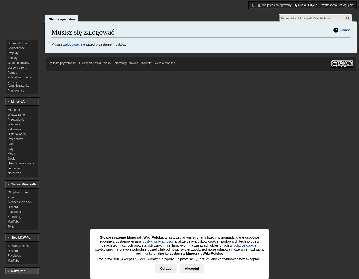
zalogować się (74, 44)
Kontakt (146, 63)
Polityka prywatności (62, 63)
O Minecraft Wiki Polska (95, 63)
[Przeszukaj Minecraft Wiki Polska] (316, 18)
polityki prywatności (158, 241)
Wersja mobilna (165, 63)
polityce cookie (244, 245)
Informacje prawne (126, 63)
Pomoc (345, 30)
